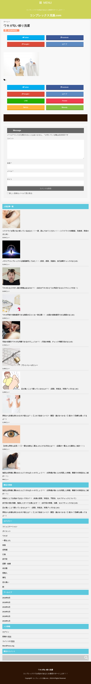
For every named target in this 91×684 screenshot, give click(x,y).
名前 (9, 163)
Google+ (26, 44)
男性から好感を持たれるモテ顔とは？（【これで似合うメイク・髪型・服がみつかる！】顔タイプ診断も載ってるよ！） (44, 417)
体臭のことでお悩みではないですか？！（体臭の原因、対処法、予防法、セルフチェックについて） (39, 498)
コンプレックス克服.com (45, 15)
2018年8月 (6, 598)
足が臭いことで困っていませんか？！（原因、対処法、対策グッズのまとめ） (50, 389)
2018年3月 (6, 612)
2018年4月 (6, 607)
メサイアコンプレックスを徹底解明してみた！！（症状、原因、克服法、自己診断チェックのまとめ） (40, 261)
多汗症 (4, 559)
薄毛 (4, 578)
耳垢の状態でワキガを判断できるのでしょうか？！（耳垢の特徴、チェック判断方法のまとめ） (38, 342)
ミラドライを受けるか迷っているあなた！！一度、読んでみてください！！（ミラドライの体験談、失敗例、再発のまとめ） (45, 232)
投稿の (6, 637)
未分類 (4, 568)
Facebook (65, 37)
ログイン (5, 632)
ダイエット (6, 531)
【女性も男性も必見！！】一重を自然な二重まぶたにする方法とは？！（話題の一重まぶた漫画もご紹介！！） (43, 446)
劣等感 (4, 550)
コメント (10, 138)
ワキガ (4, 536)
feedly (65, 107)
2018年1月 (6, 621)
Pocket (64, 100)
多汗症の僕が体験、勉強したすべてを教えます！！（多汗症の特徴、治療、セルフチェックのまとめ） (40, 503)
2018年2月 (6, 616)
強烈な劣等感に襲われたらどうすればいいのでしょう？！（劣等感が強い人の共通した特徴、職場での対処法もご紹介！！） (45, 474)
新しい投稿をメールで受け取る (20, 193)
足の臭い (5, 582)
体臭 (4, 545)
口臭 (4, 554)
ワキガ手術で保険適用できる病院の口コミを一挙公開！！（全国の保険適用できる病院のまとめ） (38, 315)
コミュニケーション (9, 526)
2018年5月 (6, 602)
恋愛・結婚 (6, 564)
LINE (26, 100)
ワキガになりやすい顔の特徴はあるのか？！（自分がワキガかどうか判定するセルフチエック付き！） (40, 288)
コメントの (8, 641)
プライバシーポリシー (29, 365)
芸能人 (4, 573)
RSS (25, 107)
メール (10, 171)
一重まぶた (6, 540)
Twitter (26, 37)
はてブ (65, 44)
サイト (9, 179)
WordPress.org (8, 646)
